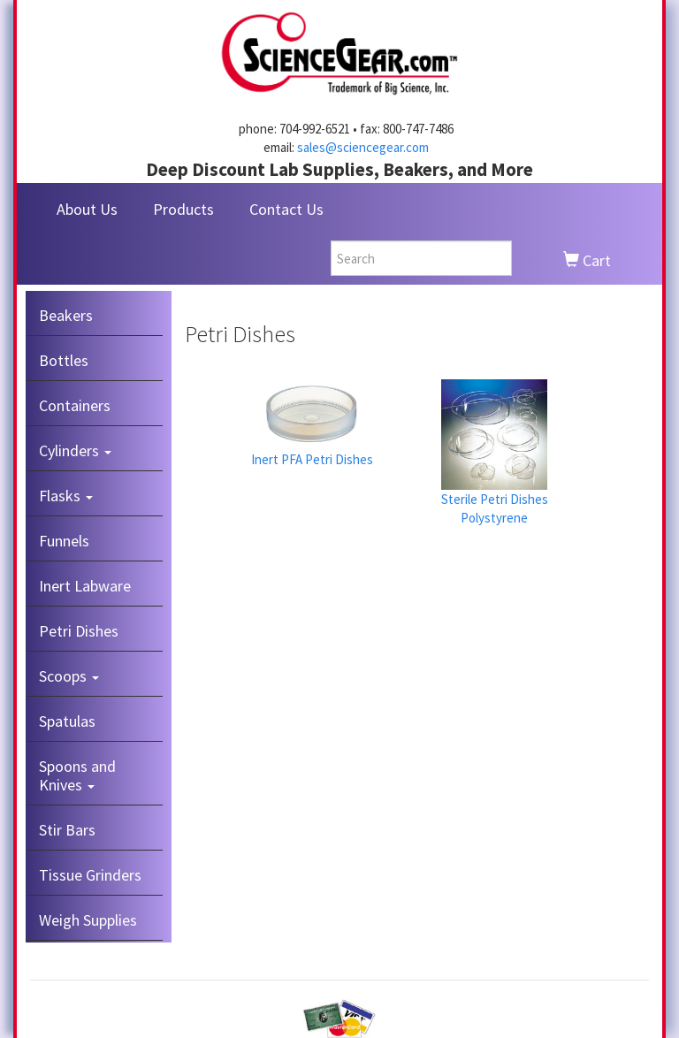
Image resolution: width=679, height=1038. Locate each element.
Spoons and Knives (77, 775)
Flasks (66, 495)
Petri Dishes (78, 631)
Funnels (64, 540)
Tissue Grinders (90, 875)
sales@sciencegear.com (363, 147)
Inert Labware (85, 586)
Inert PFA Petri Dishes (312, 459)
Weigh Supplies (88, 920)
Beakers (66, 315)
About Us (87, 209)
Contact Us (286, 209)
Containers (75, 405)
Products (183, 209)
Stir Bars (67, 830)
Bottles (63, 360)
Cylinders (75, 450)
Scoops (69, 676)
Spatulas (67, 721)
